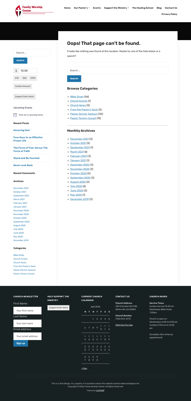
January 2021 (78, 160)
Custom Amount (22, 86)
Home (67, 8)
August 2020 (78, 181)
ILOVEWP (100, 390)
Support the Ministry (115, 8)
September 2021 (80, 147)
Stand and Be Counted (26, 158)
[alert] (32, 115)
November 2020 (79, 169)
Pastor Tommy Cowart (83, 118)
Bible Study (77, 96)
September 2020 (80, 177)
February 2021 (78, 156)
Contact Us (171, 8)
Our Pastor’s (81, 8)
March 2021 (77, 151)
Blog (159, 8)
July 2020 (76, 186)
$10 (17, 78)
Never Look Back (23, 165)
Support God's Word (24, 96)
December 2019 (79, 199)
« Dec (84, 368)
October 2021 (78, 143)
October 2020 (78, 173)
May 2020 (76, 194)
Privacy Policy (169, 14)
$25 (24, 78)
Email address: (23, 329)
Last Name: (21, 316)
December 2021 (79, 138)
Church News (78, 105)
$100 (32, 78)
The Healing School (142, 8)
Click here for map (124, 325)
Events (97, 8)
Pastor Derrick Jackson (84, 113)
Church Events (78, 100)
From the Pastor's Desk (84, 109)
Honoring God (21, 130)
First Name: (21, 303)
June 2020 (76, 190)
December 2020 (79, 164)
